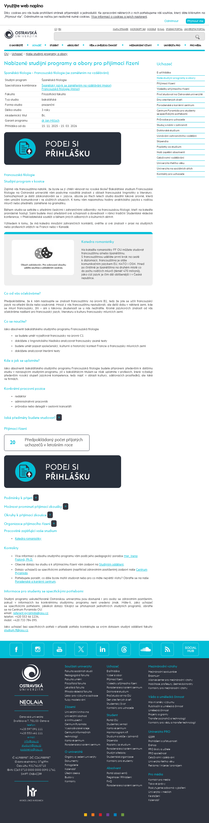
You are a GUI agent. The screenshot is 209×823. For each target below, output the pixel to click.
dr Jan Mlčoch (50, 120)
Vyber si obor (114, 675)
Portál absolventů (117, 773)
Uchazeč (39, 45)
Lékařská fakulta (74, 687)
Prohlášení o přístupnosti (162, 741)
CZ (55, 29)
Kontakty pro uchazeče (170, 174)
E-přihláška (164, 72)
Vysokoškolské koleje (77, 728)
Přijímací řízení (166, 83)
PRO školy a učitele (159, 749)
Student (56, 45)
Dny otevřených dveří (169, 99)
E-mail (161, 29)
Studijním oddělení (111, 564)
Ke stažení (154, 796)
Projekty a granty (158, 714)
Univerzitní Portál (194, 29)
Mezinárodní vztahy (144, 45)
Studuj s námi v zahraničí (172, 125)
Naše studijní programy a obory (46, 53)
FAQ (109, 781)
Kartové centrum (74, 740)
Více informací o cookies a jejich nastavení (119, 16)
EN (60, 29)
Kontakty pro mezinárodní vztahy (168, 688)
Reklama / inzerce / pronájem (165, 765)
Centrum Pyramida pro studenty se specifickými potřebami (176, 112)
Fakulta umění (73, 679)
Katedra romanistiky (28, 538)
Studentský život (116, 704)
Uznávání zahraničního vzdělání (177, 136)
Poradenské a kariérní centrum (35, 581)
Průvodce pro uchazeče (171, 119)
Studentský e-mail (117, 724)
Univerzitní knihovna (77, 712)
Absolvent (75, 45)
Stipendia (162, 141)
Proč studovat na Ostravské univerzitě (179, 94)
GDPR (151, 737)
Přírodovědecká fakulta (78, 691)
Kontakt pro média (159, 779)
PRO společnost (157, 753)
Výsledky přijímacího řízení (173, 89)
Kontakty (70, 781)
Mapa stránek (120, 29)
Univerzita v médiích (159, 792)
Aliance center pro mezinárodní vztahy (170, 680)
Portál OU (112, 720)
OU (6, 53)
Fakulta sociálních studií (79, 671)
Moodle (151, 29)
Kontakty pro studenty (120, 761)
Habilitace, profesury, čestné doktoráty (170, 684)
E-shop (152, 745)
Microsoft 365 (138, 29)
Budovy (69, 777)
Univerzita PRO (175, 45)
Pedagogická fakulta (77, 675)
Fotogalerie (71, 765)
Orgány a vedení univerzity (80, 757)
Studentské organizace (120, 757)
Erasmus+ (154, 676)
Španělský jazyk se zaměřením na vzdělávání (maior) (76, 85)
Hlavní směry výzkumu (161, 702)
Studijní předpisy (116, 752)
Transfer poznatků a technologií (167, 718)
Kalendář (70, 769)
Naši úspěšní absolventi (171, 152)
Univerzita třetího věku (171, 163)
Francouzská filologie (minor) (61, 89)
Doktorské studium (168, 130)
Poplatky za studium (169, 147)
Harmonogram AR (117, 732)
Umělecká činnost (158, 710)
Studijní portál (174, 29)
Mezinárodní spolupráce (162, 671)
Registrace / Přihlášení (119, 777)
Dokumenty (71, 761)
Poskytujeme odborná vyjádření (167, 788)
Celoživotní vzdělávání (170, 157)
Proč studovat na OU (119, 695)
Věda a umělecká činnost (106, 45)
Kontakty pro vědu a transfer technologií (172, 722)
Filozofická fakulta (75, 683)
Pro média (195, 46)
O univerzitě (18, 45)
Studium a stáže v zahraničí (122, 736)
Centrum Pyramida (76, 724)
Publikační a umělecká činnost (165, 706)
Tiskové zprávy (156, 783)
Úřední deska (72, 773)
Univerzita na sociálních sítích (175, 168)
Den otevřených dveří (119, 699)
